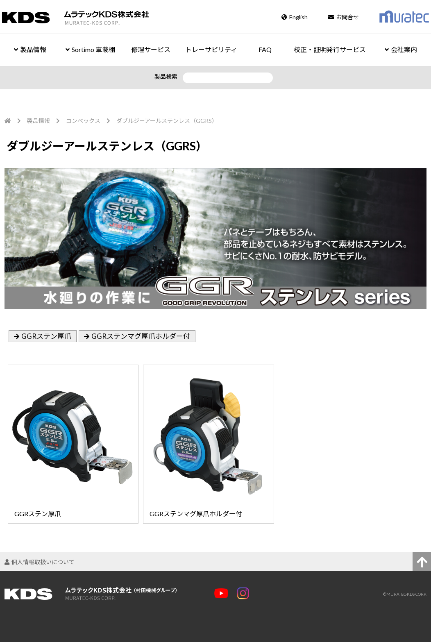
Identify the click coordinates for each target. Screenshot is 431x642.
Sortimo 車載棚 (90, 49)
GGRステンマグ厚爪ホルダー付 (140, 336)
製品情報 (30, 49)
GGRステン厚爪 (46, 336)
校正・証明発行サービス (330, 49)
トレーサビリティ (211, 49)
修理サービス (150, 49)
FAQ (265, 49)
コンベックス (83, 120)
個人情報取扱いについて (40, 561)
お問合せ (343, 17)
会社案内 (401, 49)
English (294, 17)
